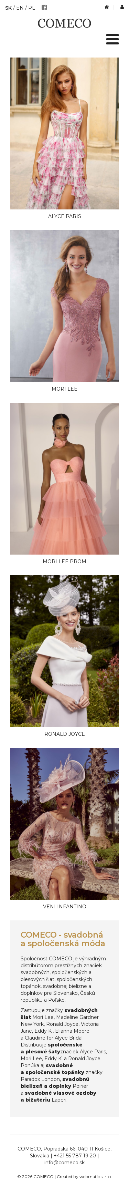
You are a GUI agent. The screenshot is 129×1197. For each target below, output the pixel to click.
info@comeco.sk (64, 1162)
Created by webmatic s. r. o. (84, 1176)
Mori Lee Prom (64, 561)
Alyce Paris (64, 216)
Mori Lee (64, 389)
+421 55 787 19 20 (75, 1156)
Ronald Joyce (64, 734)
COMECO (29, 1149)
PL (31, 8)
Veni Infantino (64, 907)
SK (8, 8)
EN (20, 8)
